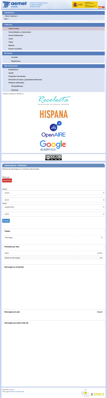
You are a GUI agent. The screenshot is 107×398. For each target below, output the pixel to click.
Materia (11, 45)
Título (10, 42)
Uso (6, 19)
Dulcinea (14, 90)
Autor (10, 39)
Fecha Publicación (15, 35)
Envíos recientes (15, 49)
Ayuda (11, 73)
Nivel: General (11, 16)
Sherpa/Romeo (17, 86)
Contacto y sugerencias (16, 391)
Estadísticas (13, 70)
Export (100, 312)
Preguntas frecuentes (17, 76)
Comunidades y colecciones (19, 32)
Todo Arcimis (13, 29)
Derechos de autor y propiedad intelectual (25, 80)
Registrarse (15, 61)
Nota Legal (5, 391)
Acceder (14, 57)
